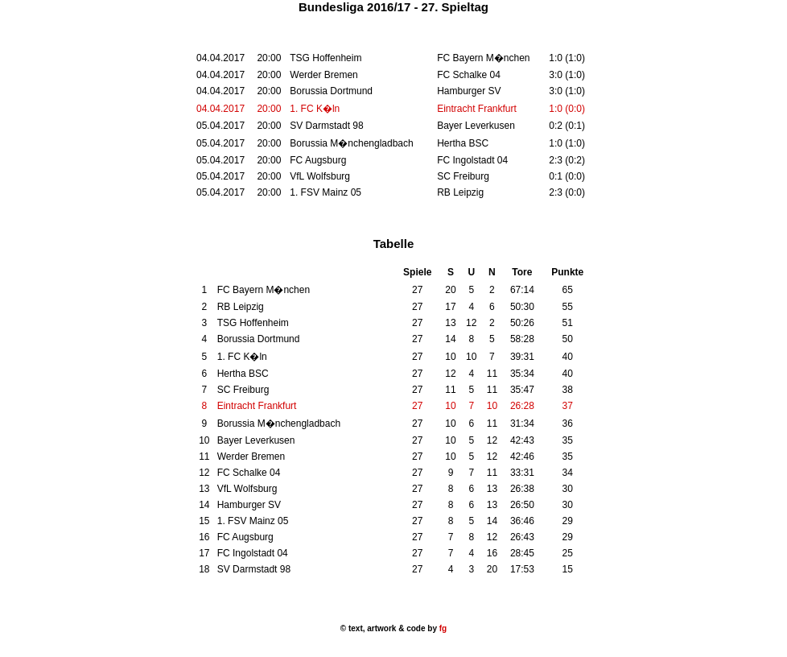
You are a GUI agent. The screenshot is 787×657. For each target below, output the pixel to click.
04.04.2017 (220, 108)
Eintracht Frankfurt (477, 108)
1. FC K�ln (315, 108)
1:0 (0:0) (567, 108)
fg (442, 628)
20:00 (269, 108)
